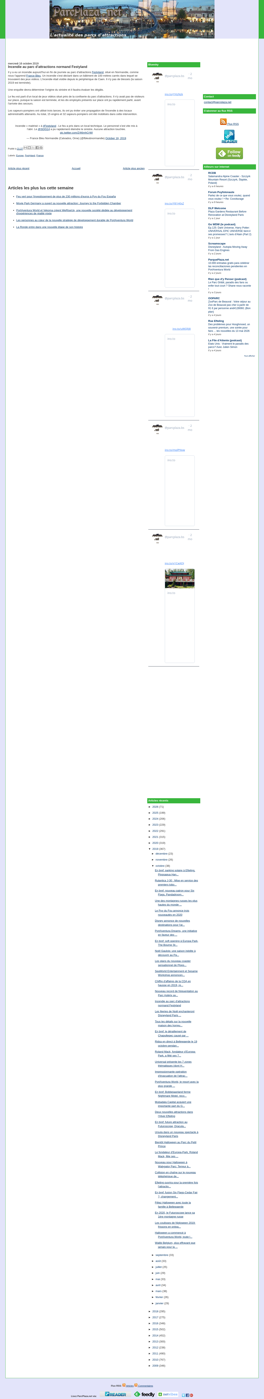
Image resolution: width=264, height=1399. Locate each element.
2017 (155, 1317)
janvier (160, 1303)
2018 (155, 1311)
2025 (155, 812)
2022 (155, 830)
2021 (155, 836)
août (158, 1261)
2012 (155, 1347)
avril (158, 1285)
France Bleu (33, 75)
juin (158, 1273)
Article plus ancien (134, 168)
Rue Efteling (216, 320)
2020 (155, 842)
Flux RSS (229, 124)
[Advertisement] (132, 48)
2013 (155, 1341)
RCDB (212, 172)
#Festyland (49, 125)
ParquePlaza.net (218, 259)
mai (158, 1279)
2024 (155, 818)
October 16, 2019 (115, 138)
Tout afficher (249, 356)
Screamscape (217, 243)
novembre (162, 859)
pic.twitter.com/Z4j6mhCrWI (76, 132)
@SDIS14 (44, 129)
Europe (20, 155)
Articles (128, 1386)
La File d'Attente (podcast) (225, 340)
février (160, 1297)
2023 (155, 824)
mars (159, 1291)
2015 (155, 1329)
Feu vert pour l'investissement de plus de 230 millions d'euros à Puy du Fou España (66, 196)
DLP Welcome (217, 208)
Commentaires (143, 1386)
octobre (160, 865)
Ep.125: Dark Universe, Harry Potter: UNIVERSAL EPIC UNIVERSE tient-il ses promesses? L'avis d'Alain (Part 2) (229, 231)
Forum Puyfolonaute (221, 192)
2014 (155, 1335)
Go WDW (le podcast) (222, 224)
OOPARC (214, 298)
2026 (155, 806)
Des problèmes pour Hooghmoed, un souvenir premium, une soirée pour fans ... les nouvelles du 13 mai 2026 (229, 327)
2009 (155, 1365)
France (40, 155)
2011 (155, 1353)
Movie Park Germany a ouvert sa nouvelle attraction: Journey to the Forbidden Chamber (68, 203)
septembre (162, 1255)
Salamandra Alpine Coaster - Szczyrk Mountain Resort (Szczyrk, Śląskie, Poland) (229, 179)
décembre (162, 853)
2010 (155, 1359)
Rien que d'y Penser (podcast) (227, 279)
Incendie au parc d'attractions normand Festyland (47, 67)
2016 (155, 1323)
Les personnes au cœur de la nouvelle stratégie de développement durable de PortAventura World (74, 220)
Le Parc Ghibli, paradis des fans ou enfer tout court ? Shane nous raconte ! (229, 285)
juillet (159, 1267)
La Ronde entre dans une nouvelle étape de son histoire (49, 227)
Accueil (76, 168)
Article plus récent (18, 168)
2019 (155, 848)
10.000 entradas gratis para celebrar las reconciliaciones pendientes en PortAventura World (228, 266)
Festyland (98, 72)
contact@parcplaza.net (217, 102)
